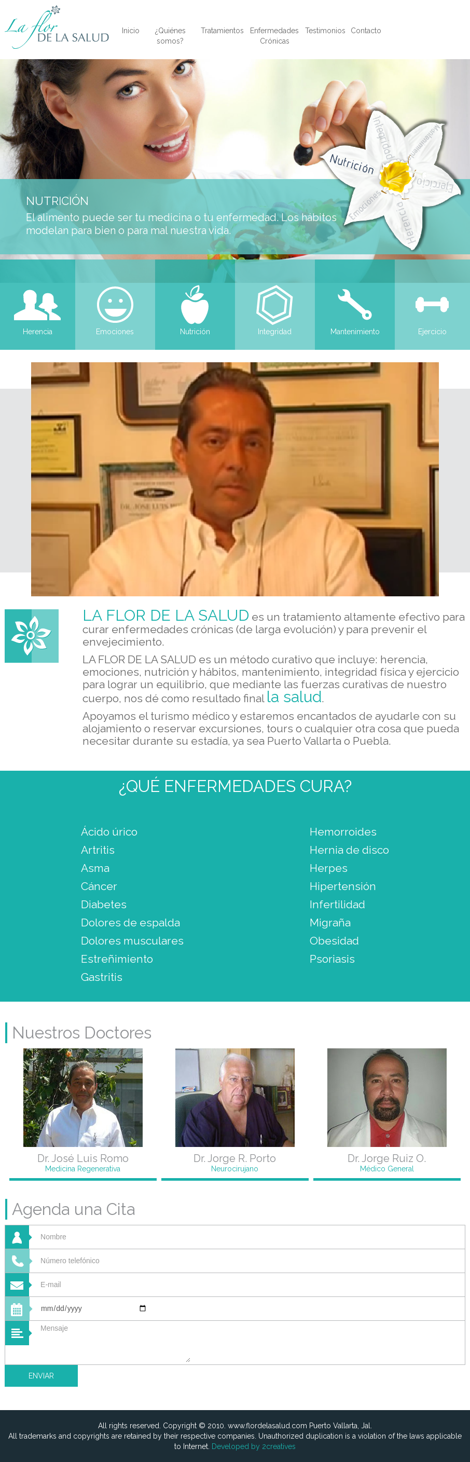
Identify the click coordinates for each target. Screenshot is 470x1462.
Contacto (366, 30)
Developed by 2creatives (254, 1446)
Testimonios (325, 30)
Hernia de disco (349, 849)
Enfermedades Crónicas (274, 35)
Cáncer (99, 886)
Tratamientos (222, 30)
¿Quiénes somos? (170, 35)
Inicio (131, 30)
